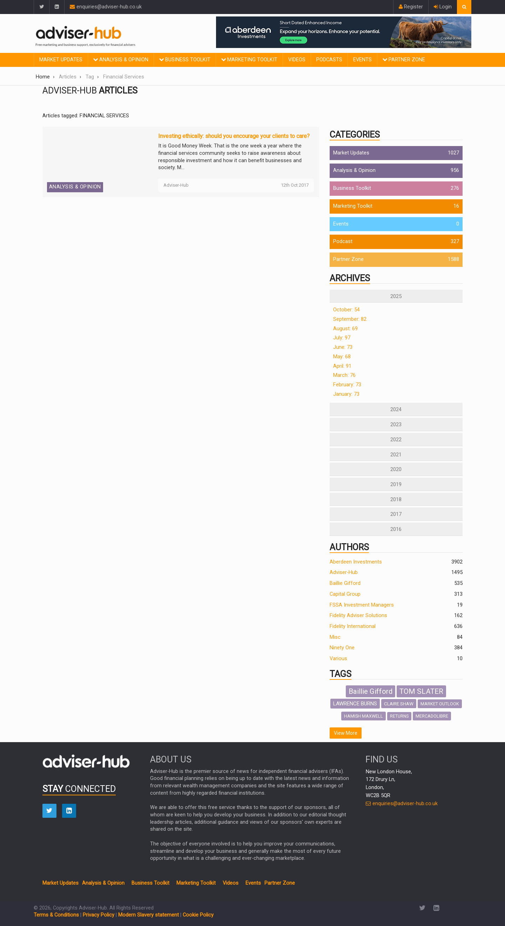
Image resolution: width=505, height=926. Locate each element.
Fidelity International (353, 626)
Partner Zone (404, 60)
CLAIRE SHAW (398, 703)
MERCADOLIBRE (432, 716)
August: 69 (345, 329)
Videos (296, 60)
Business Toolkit (184, 60)
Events (362, 60)
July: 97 (341, 338)
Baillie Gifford (345, 583)
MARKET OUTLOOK (439, 703)
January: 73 (346, 394)
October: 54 (346, 310)
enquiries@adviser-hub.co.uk (106, 7)
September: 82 (349, 319)
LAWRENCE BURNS (355, 703)
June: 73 (342, 347)
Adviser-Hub (344, 572)
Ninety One (342, 648)
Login (443, 7)
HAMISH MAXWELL (363, 716)
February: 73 (347, 385)
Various (338, 659)
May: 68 (342, 357)
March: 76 (344, 375)
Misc (335, 637)
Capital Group (345, 594)
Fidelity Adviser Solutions (358, 616)
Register (411, 7)
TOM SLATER (421, 691)
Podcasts (329, 60)
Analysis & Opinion (120, 60)
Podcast (342, 241)
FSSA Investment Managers (362, 605)
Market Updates (60, 60)
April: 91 (342, 366)
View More (345, 733)
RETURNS (399, 716)
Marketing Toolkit (249, 60)
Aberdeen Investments (356, 562)
